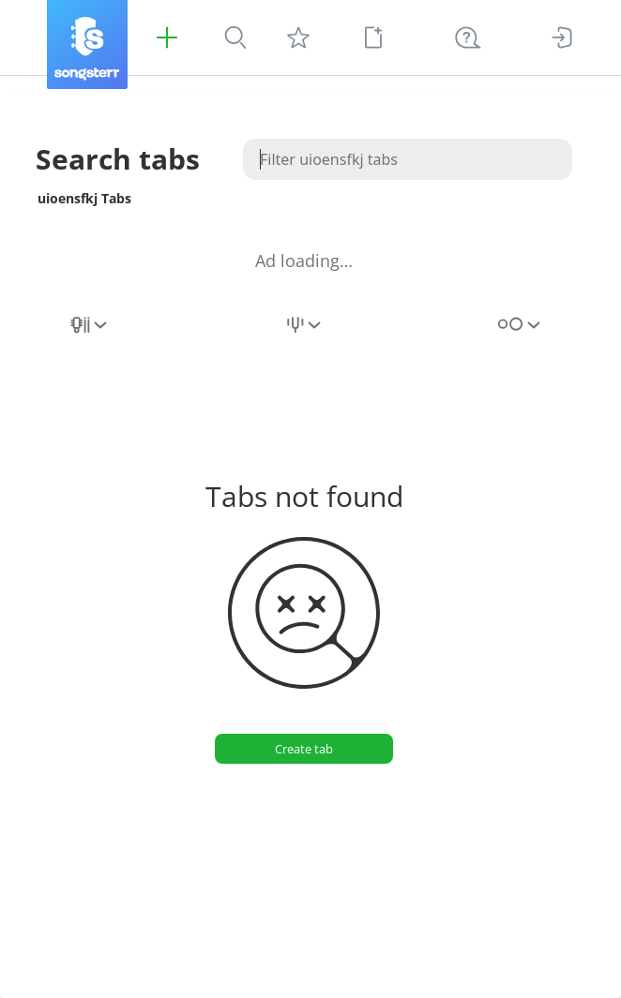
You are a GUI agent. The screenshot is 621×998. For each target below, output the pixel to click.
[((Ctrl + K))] (468, 37)
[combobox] (90, 335)
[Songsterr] (87, 44)
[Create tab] (304, 749)
